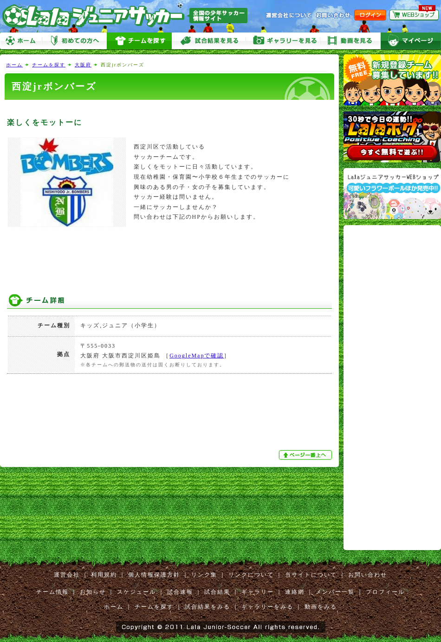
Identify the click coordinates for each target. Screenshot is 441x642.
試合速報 (180, 592)
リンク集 (204, 574)
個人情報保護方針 (154, 574)
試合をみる (209, 41)
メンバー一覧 (335, 592)
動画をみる (350, 41)
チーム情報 (52, 592)
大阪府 (83, 64)
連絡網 (295, 592)
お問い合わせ (367, 574)
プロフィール (385, 592)
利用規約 (104, 574)
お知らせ (93, 592)
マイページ (411, 41)
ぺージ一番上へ (306, 455)
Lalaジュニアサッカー (128, 16)
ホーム (21, 41)
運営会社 (67, 574)
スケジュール (136, 592)
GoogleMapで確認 (196, 355)
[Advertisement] (169, 107)
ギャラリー (257, 592)
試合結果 (217, 592)
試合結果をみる (207, 606)
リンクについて (251, 574)
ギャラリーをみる (283, 41)
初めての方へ (74, 41)
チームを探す (139, 41)
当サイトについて (311, 574)
